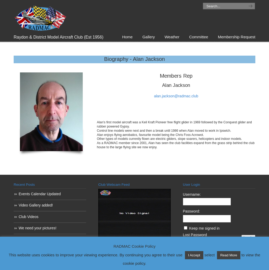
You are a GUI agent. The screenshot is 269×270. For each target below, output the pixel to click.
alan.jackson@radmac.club (176, 96)
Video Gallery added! (36, 205)
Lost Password (195, 235)
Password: (191, 211)
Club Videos (28, 217)
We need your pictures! (37, 228)
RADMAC (40, 17)
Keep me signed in (204, 228)
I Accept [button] (194, 255)
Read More (228, 255)
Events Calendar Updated (40, 194)
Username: (192, 194)
